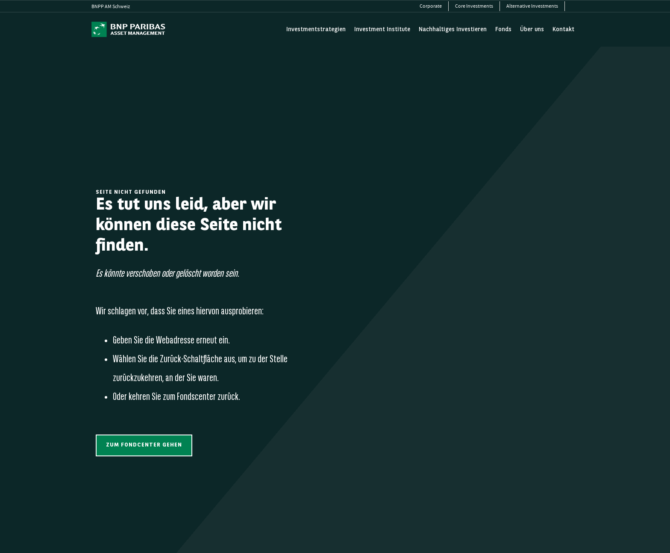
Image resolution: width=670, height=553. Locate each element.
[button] (144, 445)
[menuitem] (431, 6)
